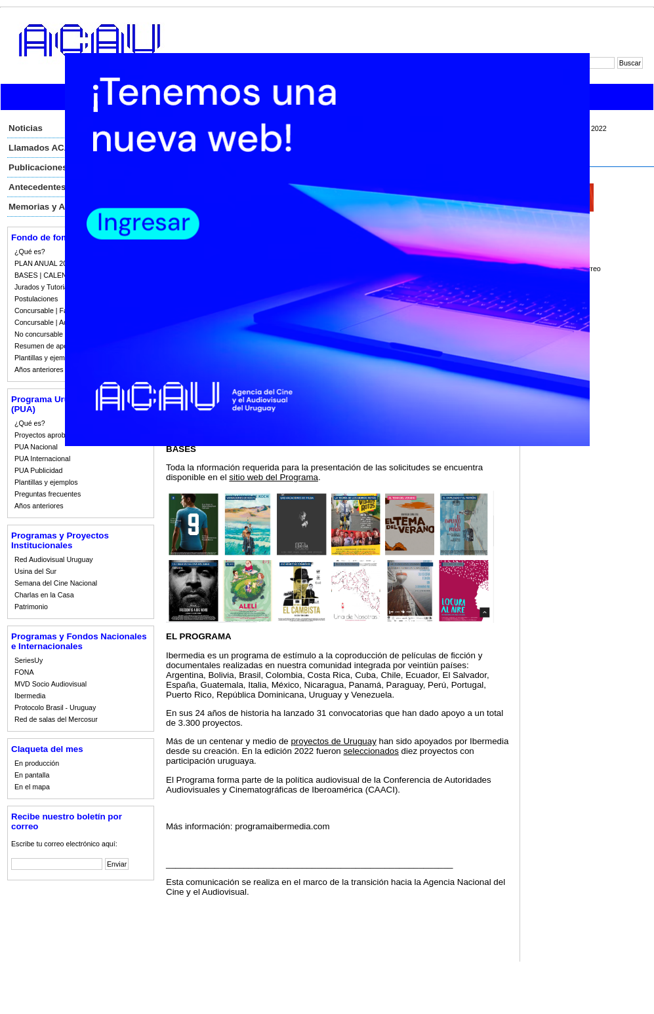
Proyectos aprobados (47, 435)
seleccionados (370, 751)
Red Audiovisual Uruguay (53, 559)
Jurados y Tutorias (43, 287)
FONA (24, 672)
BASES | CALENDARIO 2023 (60, 275)
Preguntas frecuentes (47, 494)
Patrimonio (31, 606)
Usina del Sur (35, 571)
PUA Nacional (36, 447)
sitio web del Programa (273, 477)
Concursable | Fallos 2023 (55, 310)
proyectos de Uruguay (333, 741)
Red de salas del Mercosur (56, 719)
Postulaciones (36, 299)
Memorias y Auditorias (55, 207)
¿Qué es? (29, 251)
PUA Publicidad (38, 470)
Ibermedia (29, 696)
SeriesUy (28, 660)
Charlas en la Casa (44, 595)
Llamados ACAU (43, 148)
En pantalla (31, 775)
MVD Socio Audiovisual (50, 684)
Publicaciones (38, 167)
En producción (36, 763)
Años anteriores (39, 369)
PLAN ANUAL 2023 (44, 263)
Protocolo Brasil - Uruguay (55, 707)
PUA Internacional (42, 458)
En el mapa (32, 787)
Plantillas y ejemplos (46, 358)
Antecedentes (37, 187)
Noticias (26, 128)
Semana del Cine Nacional (55, 583)
